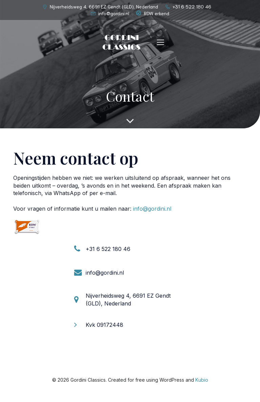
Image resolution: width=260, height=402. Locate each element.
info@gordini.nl (152, 208)
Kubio (201, 380)
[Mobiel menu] (160, 42)
